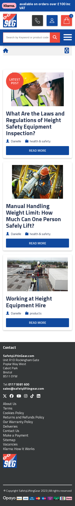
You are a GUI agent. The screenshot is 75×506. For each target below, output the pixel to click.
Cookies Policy (13, 413)
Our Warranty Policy (18, 422)
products (36, 313)
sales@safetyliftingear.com (23, 388)
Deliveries (10, 426)
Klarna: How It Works (19, 449)
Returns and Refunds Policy (23, 417)
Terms (7, 408)
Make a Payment (15, 435)
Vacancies (10, 444)
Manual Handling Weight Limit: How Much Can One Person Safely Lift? (33, 215)
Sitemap (9, 440)
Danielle (16, 141)
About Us (9, 404)
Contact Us (11, 431)
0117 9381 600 (18, 384)
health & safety (40, 141)
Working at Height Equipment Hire (29, 301)
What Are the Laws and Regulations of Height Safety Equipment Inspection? (35, 123)
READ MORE (37, 150)
